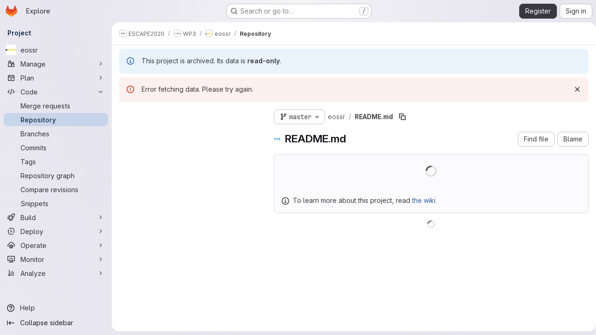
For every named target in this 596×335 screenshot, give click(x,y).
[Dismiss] (573, 89)
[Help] (56, 308)
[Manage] (56, 63)
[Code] (56, 91)
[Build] (56, 217)
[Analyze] (56, 273)
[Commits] (56, 147)
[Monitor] (56, 259)
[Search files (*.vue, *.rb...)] (189, 133)
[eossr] (56, 49)
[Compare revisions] (56, 189)
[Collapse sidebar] (56, 322)
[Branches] (56, 133)
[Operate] (56, 245)
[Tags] (56, 161)
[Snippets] (56, 203)
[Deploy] (56, 231)
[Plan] (56, 77)
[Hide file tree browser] (126, 114)
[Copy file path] (402, 116)
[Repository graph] (56, 175)
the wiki (423, 200)
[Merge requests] (56, 105)
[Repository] (56, 119)
